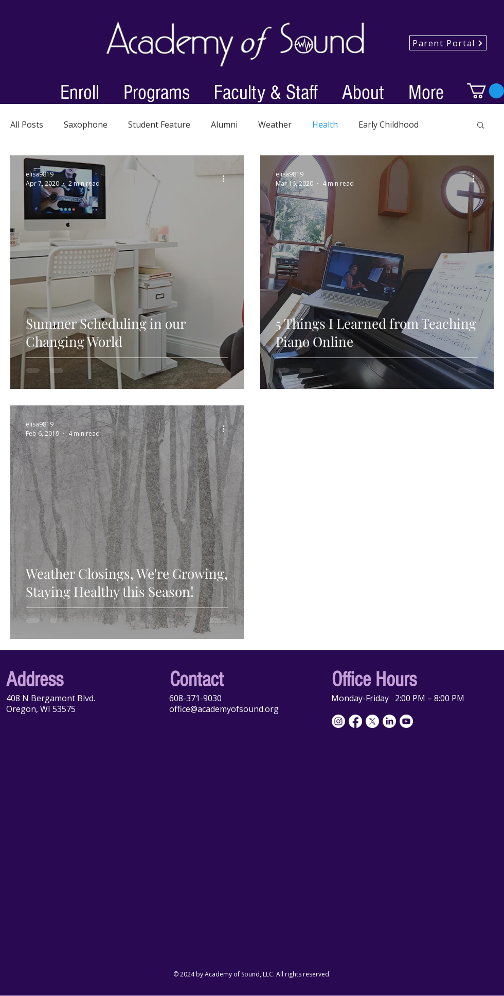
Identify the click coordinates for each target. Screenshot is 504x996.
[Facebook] (355, 721)
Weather (275, 124)
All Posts (26, 124)
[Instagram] (338, 721)
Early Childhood (388, 124)
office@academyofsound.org (224, 709)
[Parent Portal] (448, 42)
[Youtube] (406, 721)
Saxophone (85, 124)
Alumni (224, 124)
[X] (372, 721)
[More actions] (227, 178)
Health (325, 124)
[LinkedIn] (389, 721)
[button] (79, 91)
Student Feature (159, 124)
